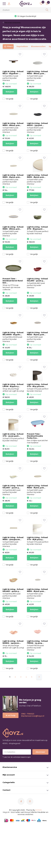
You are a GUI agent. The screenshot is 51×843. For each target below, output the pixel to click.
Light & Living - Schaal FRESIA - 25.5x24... (37, 642)
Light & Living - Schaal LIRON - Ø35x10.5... (13, 385)
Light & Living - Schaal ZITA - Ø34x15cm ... (37, 228)
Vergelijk (8, 99)
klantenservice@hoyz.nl (31, 716)
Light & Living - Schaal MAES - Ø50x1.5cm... (37, 176)
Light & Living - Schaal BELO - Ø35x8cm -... (13, 72)
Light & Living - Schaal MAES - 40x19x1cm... (13, 538)
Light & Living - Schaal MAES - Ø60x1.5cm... (37, 72)
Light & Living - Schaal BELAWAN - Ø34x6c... (13, 333)
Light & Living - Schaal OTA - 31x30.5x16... (13, 435)
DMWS (38, 810)
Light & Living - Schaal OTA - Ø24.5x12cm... (37, 385)
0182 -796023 (27, 714)
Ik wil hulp (10, 715)
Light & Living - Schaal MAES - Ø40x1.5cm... (13, 176)
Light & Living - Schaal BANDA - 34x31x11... (13, 642)
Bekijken (10, 92)
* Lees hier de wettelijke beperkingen (17, 757)
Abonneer (40, 752)
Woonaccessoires (12, 22)
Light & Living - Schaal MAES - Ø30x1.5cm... (37, 487)
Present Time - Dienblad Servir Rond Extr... (13, 281)
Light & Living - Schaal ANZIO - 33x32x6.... (37, 124)
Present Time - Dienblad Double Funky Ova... (35, 436)
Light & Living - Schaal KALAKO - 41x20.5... (37, 280)
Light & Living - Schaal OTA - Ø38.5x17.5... (37, 538)
